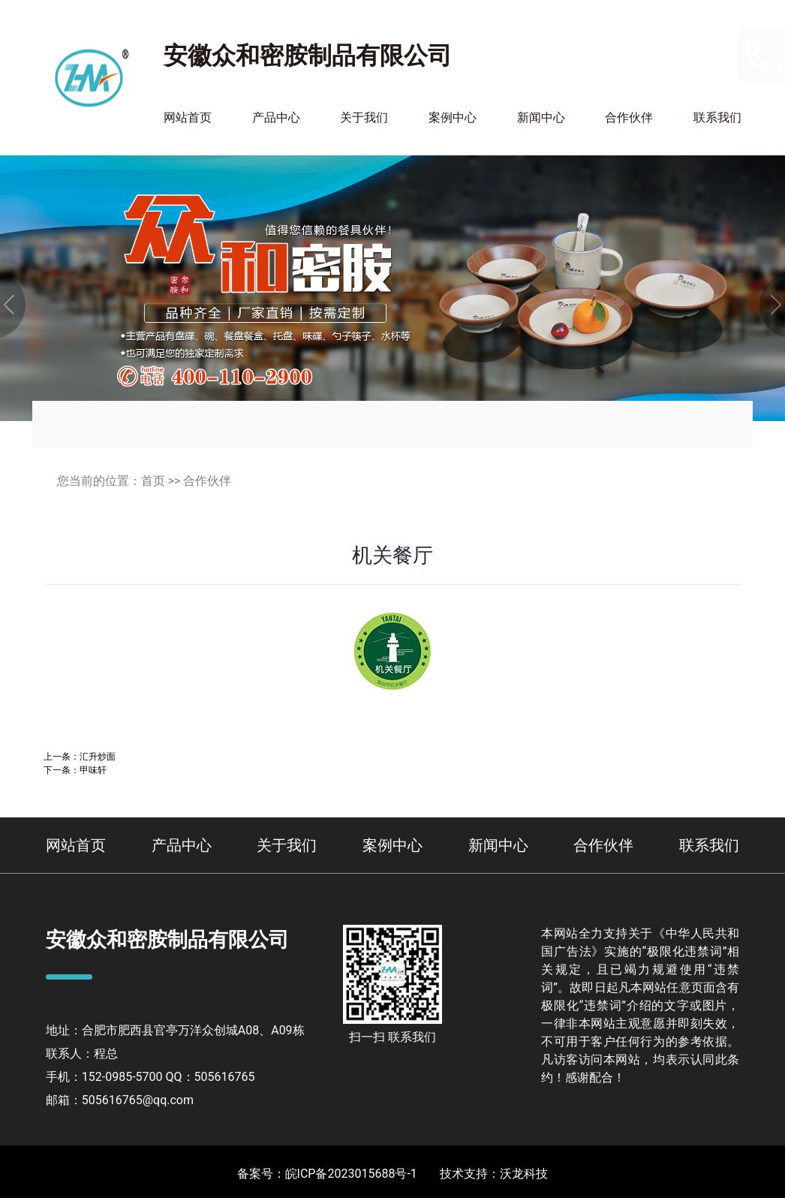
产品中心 (276, 117)
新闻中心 (541, 117)
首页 (153, 481)
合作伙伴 (629, 117)
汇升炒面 (98, 756)
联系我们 (717, 117)
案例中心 (453, 117)
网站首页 (188, 117)
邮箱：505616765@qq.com (120, 1100)
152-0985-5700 (687, 45)
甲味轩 (93, 769)
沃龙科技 (524, 1173)
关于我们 (364, 117)
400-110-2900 (681, 65)
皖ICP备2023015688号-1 (351, 1173)
